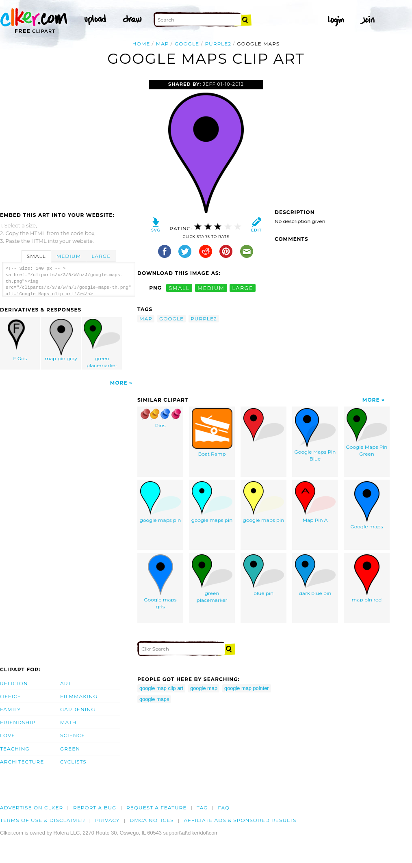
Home (141, 44)
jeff (209, 84)
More (119, 383)
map (162, 44)
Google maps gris (160, 582)
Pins (160, 418)
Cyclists (73, 762)
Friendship (18, 722)
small (179, 288)
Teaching (15, 749)
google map (203, 688)
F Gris (20, 340)
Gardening (77, 709)
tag (202, 808)
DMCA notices (152, 820)
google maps (154, 699)
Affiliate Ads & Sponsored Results (240, 820)
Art (65, 683)
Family (10, 709)
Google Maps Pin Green (367, 432)
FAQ (224, 808)
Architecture (22, 762)
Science (72, 735)
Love (7, 735)
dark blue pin (315, 575)
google (187, 44)
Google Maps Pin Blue (315, 435)
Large (101, 256)
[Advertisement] (68, 141)
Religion (14, 683)
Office (10, 696)
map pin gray (61, 340)
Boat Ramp (212, 432)
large (242, 288)
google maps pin (160, 502)
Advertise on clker (31, 808)
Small (36, 256)
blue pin (263, 575)
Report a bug (95, 808)
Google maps (367, 505)
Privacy (107, 820)
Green (70, 749)
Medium (68, 256)
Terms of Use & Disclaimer (42, 820)
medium (210, 288)
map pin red (367, 578)
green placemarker (102, 343)
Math (68, 722)
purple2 (218, 44)
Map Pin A (315, 502)
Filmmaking (79, 696)
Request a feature (156, 808)
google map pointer (246, 688)
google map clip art (161, 688)
